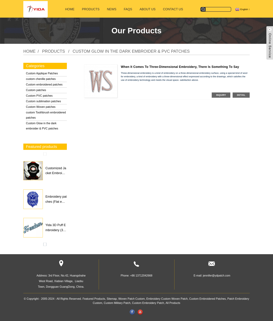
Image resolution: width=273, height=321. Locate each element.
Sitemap (118, 297)
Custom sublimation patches (43, 100)
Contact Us (173, 8)
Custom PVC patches (39, 94)
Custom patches (36, 89)
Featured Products (100, 297)
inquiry (221, 94)
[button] (45, 153)
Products (91, 8)
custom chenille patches (41, 77)
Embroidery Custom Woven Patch (175, 297)
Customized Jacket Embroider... (55, 170)
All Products (180, 301)
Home (70, 8)
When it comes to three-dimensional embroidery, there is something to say (181, 66)
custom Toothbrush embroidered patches (46, 114)
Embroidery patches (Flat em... (56, 198)
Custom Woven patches (41, 105)
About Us (148, 8)
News (111, 8)
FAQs (128, 8)
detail (241, 94)
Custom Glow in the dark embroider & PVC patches (133, 50)
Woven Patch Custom (138, 297)
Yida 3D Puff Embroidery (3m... (55, 227)
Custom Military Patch (124, 301)
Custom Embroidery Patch (155, 301)
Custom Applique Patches (42, 72)
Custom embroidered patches (44, 83)
